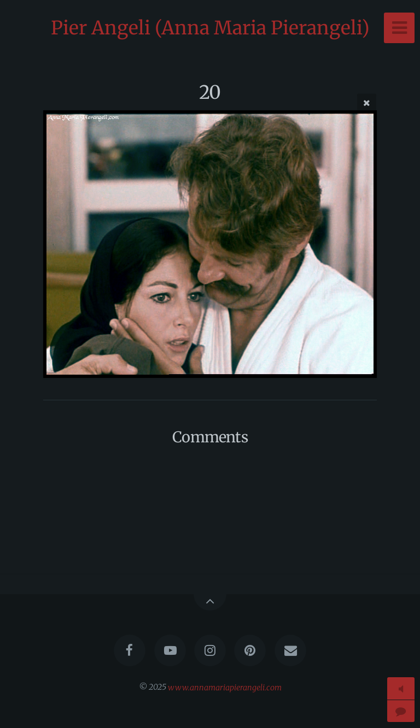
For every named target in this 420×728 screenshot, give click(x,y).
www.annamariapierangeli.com (225, 687)
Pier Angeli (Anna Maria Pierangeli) (210, 27)
